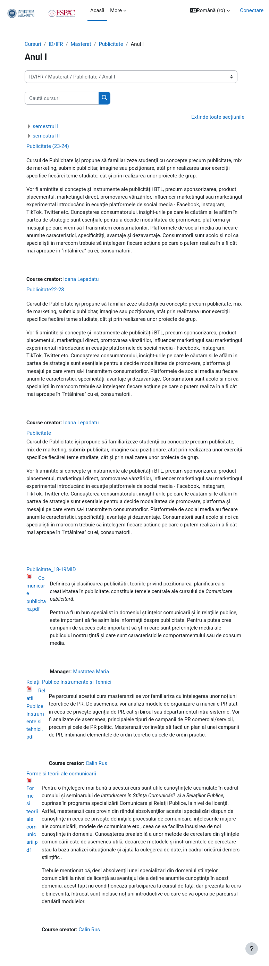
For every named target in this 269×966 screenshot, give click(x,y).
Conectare (251, 10)
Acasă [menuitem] (97, 10)
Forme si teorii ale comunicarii (61, 774)
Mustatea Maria (91, 671)
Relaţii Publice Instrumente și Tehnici (68, 682)
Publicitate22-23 (45, 289)
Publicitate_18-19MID (51, 569)
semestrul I (45, 126)
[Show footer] (251, 948)
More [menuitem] (116, 10)
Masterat (81, 44)
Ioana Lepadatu (81, 279)
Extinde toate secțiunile (217, 117)
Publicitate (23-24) (47, 146)
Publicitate (111, 44)
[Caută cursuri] (62, 98)
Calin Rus (96, 763)
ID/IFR (56, 44)
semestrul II (46, 136)
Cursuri (33, 44)
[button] (209, 10)
